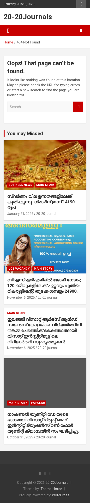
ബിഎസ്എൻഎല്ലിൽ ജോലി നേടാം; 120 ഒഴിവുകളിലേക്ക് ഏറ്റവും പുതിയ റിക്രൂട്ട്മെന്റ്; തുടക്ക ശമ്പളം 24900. (44, 285)
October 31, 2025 (20, 437)
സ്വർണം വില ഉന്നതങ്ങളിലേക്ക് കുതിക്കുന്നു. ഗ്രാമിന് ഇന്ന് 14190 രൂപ (41, 202)
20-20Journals (28, 16)
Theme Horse (51, 489)
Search (78, 107)
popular (38, 403)
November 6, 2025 (21, 297)
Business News (20, 185)
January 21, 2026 (20, 214)
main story (45, 185)
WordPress (60, 495)
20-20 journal (46, 214)
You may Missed (25, 133)
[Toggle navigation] (8, 30)
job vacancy (19, 268)
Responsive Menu (81, 4)
